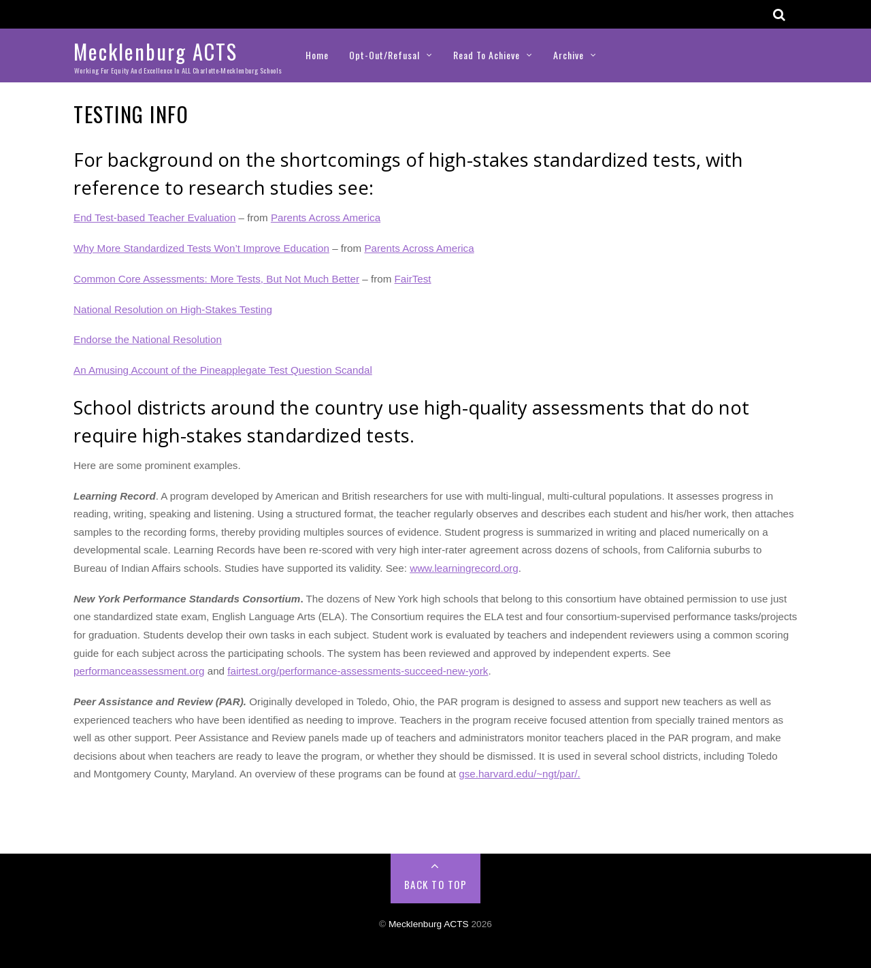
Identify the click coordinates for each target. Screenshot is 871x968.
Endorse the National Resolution (147, 339)
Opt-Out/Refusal (384, 55)
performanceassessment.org (138, 671)
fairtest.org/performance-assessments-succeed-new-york (357, 671)
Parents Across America (325, 217)
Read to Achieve (486, 55)
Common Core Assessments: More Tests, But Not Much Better (216, 279)
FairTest (413, 279)
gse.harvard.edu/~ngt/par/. (519, 773)
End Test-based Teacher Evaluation (154, 217)
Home (317, 55)
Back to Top (435, 884)
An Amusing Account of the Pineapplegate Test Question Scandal (222, 370)
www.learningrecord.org (464, 568)
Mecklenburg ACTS (429, 924)
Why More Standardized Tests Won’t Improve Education (201, 248)
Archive (568, 55)
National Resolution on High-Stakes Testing (172, 309)
